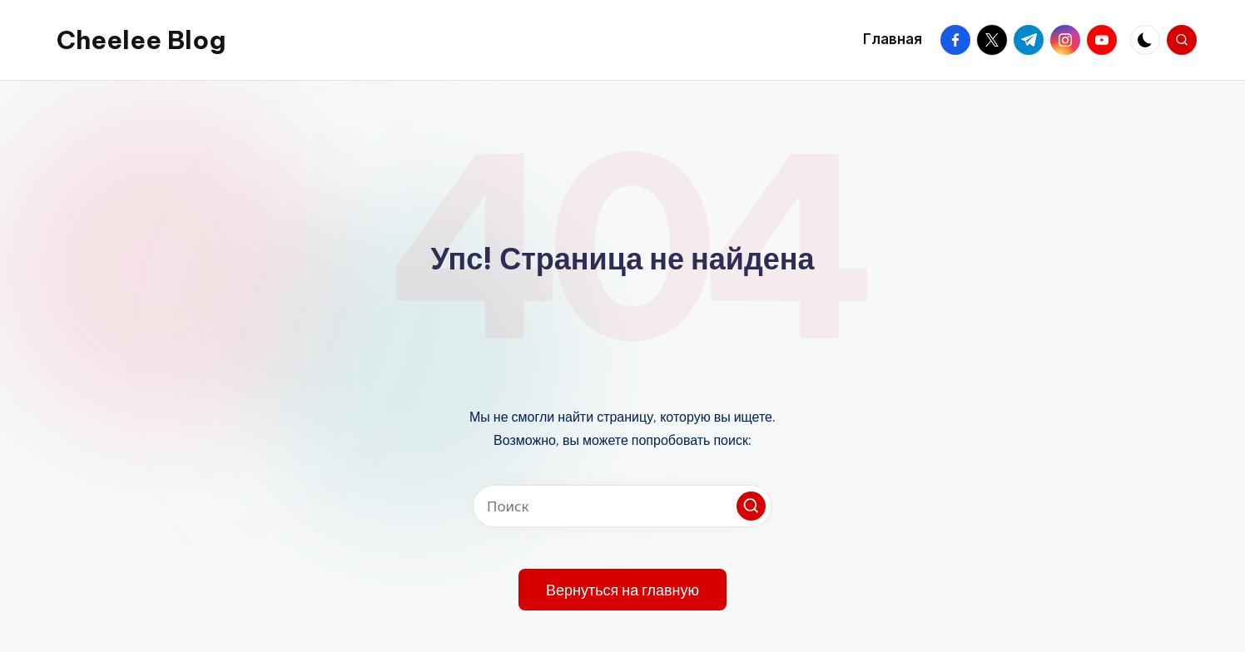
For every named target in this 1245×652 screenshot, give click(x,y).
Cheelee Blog (141, 40)
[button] (751, 506)
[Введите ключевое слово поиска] (622, 506)
